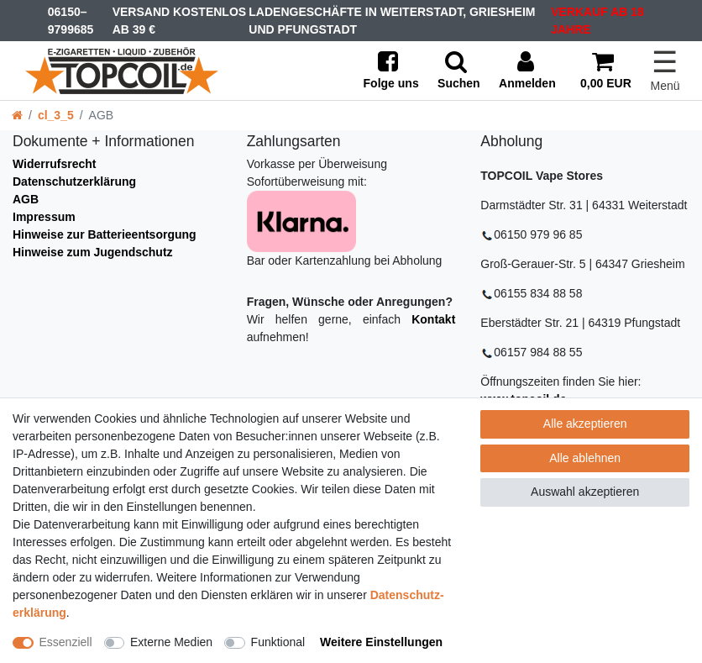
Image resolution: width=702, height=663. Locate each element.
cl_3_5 (56, 115)
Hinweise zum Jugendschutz (93, 252)
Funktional (278, 642)
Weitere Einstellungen (381, 642)
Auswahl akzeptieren (585, 491)
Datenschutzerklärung (74, 181)
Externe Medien (171, 642)
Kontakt (433, 319)
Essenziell (65, 642)
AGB (26, 199)
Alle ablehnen (585, 458)
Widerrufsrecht (54, 164)
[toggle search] (459, 71)
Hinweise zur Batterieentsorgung (104, 234)
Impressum (44, 217)
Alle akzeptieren (585, 423)
